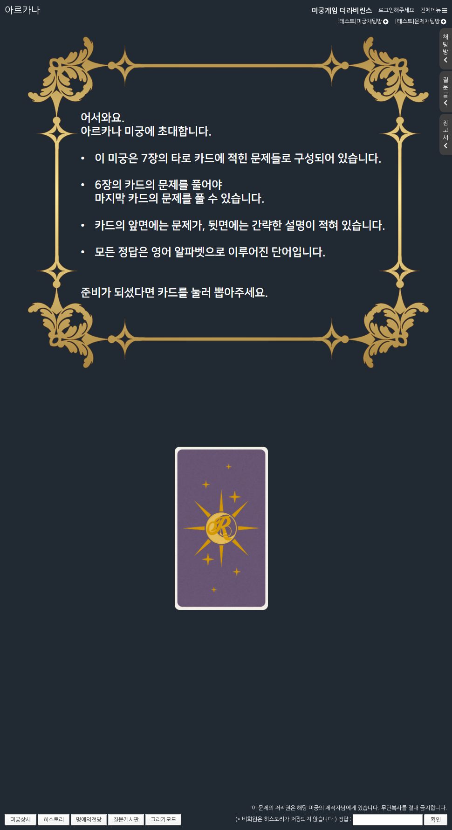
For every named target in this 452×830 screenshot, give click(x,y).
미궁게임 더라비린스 (342, 10)
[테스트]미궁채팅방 (363, 21)
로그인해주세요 (396, 10)
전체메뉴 (433, 10)
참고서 (445, 134)
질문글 (445, 91)
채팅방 (445, 48)
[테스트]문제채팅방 (420, 21)
